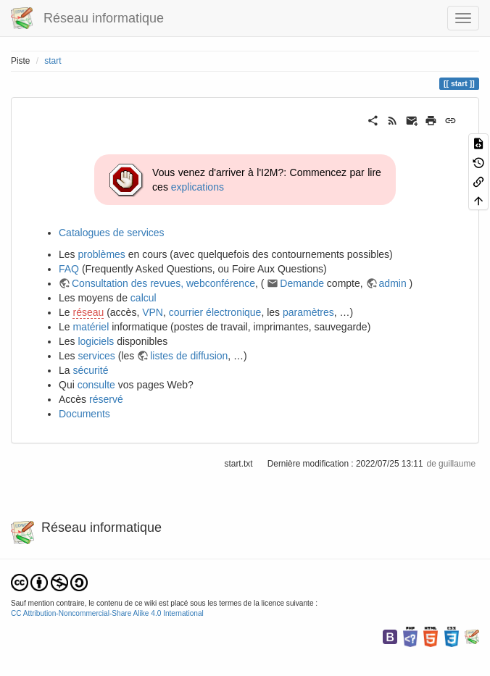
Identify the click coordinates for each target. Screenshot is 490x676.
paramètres (308, 312)
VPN (152, 312)
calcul (143, 298)
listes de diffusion (189, 356)
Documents (84, 414)
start (52, 61)
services (96, 356)
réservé (106, 399)
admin (393, 283)
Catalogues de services (112, 232)
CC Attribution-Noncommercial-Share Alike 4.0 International (107, 613)
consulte (96, 385)
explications (197, 187)
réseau (88, 312)
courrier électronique (215, 312)
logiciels (96, 341)
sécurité (90, 370)
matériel (90, 327)
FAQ (69, 269)
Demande (302, 283)
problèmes (101, 254)
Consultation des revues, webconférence (163, 283)
